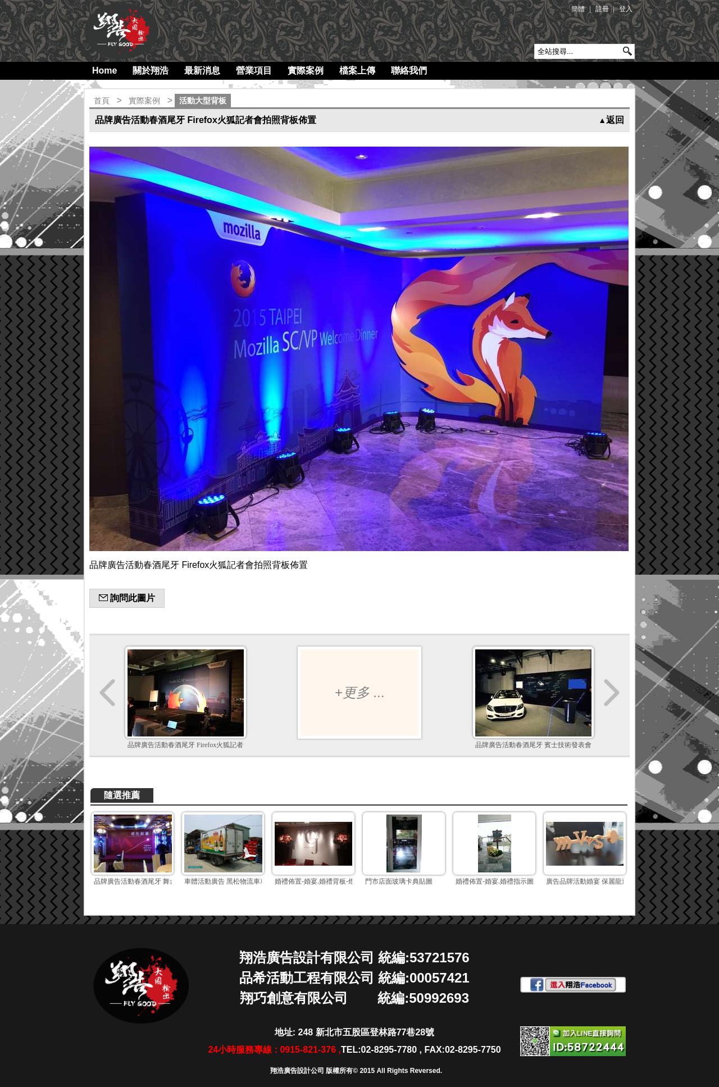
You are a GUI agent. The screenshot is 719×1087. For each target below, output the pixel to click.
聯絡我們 (409, 70)
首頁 (102, 100)
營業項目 (254, 70)
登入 (625, 9)
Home (104, 70)
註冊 (602, 9)
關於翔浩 (151, 70)
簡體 (578, 9)
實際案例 (306, 70)
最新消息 (202, 70)
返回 (611, 120)
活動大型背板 (202, 100)
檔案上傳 (357, 70)
